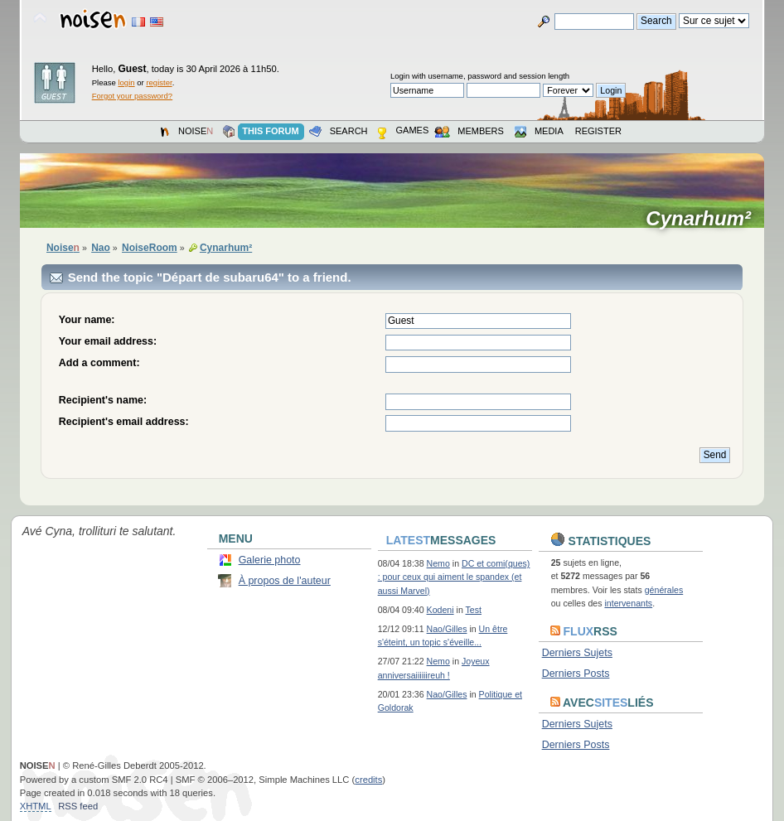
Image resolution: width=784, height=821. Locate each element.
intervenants (628, 603)
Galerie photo (270, 560)
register (159, 82)
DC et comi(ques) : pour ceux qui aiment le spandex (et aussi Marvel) (454, 576)
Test (474, 610)
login (126, 82)
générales (664, 590)
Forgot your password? (132, 95)
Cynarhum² (704, 219)
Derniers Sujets (577, 653)
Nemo (438, 563)
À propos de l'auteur (285, 581)
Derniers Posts (576, 673)
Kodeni (440, 610)
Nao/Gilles (447, 629)
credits (368, 780)
